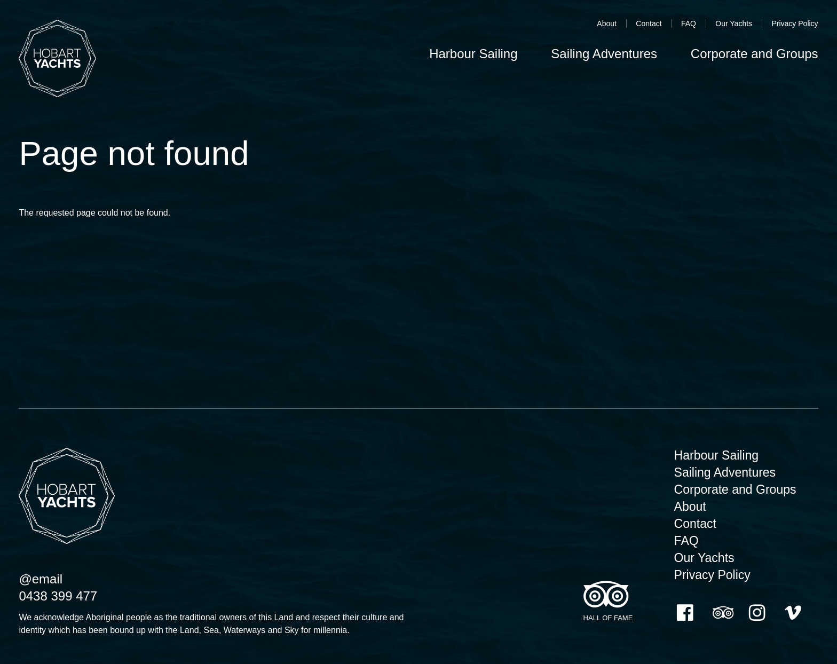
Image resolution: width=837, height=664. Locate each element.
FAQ (688, 23)
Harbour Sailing (716, 455)
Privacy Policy (794, 23)
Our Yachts (733, 23)
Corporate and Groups (735, 489)
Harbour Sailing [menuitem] (473, 54)
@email (40, 579)
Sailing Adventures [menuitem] (604, 54)
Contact (648, 23)
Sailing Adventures (725, 472)
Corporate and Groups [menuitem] (754, 54)
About (607, 23)
